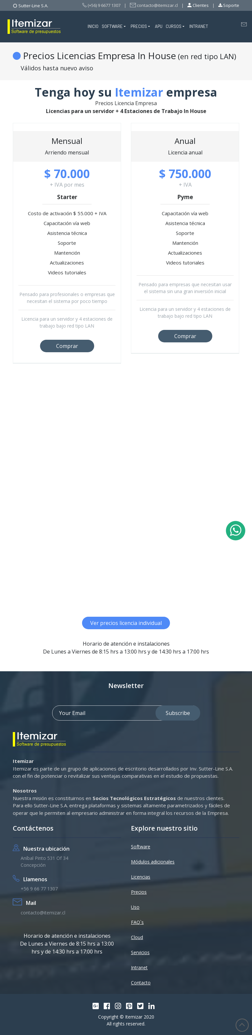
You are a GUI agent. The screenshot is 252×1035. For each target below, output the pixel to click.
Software (140, 846)
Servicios (140, 952)
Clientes (198, 5)
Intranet (139, 967)
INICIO (93, 26)
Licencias (140, 877)
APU (158, 26)
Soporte (228, 5)
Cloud (137, 937)
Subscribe (178, 713)
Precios (139, 892)
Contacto (141, 982)
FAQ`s (137, 922)
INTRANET (198, 26)
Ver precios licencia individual (126, 623)
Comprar (67, 346)
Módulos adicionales (153, 862)
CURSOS (173, 26)
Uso (135, 907)
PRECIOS (139, 26)
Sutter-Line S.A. (33, 6)
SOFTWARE (112, 26)
